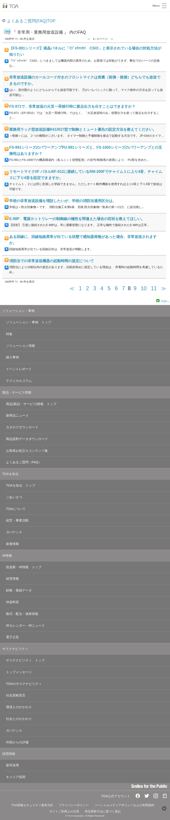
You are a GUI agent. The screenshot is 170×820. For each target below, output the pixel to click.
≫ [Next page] (163, 288)
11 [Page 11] (154, 288)
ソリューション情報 (20, 346)
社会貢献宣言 (15, 695)
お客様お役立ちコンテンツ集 (27, 450)
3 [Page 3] (94, 288)
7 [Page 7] (123, 288)
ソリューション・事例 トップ (28, 322)
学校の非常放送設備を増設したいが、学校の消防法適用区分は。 (62, 201)
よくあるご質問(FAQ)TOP (31, 21)
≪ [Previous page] (72, 288)
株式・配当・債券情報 (22, 614)
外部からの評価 (17, 742)
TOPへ (165, 301)
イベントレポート (19, 369)
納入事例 (12, 357)
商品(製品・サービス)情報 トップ (31, 404)
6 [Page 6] (116, 288)
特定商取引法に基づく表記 (103, 811)
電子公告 (12, 637)
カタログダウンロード (22, 427)
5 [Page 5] (109, 288)
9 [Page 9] (135, 288)
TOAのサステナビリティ (24, 684)
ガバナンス (14, 532)
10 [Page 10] (144, 288)
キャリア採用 (15, 777)
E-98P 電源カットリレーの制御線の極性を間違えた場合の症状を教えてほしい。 (77, 219)
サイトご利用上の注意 (64, 811)
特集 (9, 334)
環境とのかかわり (19, 707)
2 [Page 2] (87, 288)
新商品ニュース (17, 415)
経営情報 (12, 578)
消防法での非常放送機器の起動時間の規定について (51, 261)
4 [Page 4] (101, 288)
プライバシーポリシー (74, 805)
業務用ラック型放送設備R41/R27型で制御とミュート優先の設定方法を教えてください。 (82, 129)
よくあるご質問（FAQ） (23, 462)
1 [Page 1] (80, 288)
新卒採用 (12, 765)
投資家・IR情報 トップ (23, 567)
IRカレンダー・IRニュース (25, 625)
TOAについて (16, 509)
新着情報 (12, 544)
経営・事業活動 (17, 520)
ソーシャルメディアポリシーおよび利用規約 (124, 805)
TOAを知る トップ (20, 485)
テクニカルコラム (19, 380)
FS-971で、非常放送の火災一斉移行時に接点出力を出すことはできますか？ (72, 106)
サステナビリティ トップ (25, 660)
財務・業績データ (19, 590)
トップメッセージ (19, 672)
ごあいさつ (14, 497)
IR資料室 (12, 602)
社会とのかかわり (19, 719)
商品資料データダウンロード (27, 439)
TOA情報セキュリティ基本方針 (32, 805)
